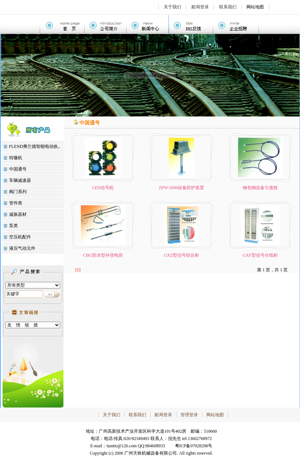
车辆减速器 (20, 180)
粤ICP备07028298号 (194, 445)
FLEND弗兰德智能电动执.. (35, 146)
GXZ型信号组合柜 (181, 255)
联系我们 (228, 6)
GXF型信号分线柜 (260, 255)
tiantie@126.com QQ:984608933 (135, 445)
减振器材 (18, 214)
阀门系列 (18, 191)
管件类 (15, 203)
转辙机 (15, 157)
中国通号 (18, 169)
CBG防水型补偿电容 (103, 255)
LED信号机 (103, 187)
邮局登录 (200, 6)
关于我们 (172, 6)
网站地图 (255, 6)
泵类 (13, 225)
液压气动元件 (22, 248)
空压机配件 (20, 237)
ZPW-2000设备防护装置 (181, 187)
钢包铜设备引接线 (260, 187)
